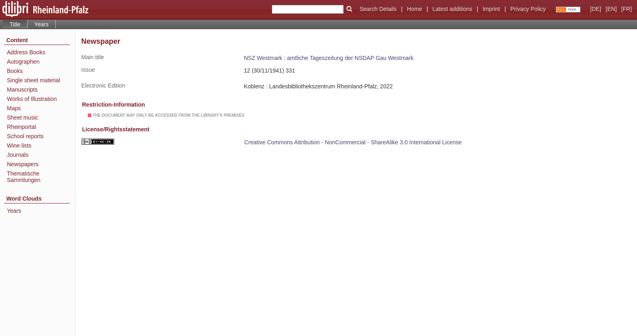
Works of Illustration (32, 99)
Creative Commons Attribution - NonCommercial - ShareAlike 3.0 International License (353, 142)
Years (41, 24)
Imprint (491, 9)
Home (414, 9)
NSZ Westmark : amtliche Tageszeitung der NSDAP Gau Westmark (329, 58)
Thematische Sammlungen (24, 176)
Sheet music (22, 117)
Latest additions (452, 9)
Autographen (23, 61)
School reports (25, 136)
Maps (14, 108)
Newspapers (23, 164)
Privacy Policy (528, 9)
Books (15, 71)
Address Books (26, 52)
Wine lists (19, 145)
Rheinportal (21, 127)
